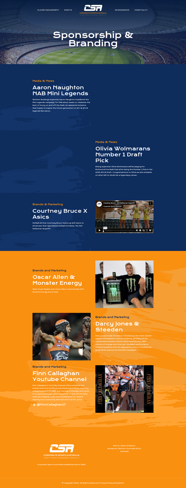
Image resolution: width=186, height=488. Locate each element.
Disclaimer (119, 483)
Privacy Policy (106, 483)
